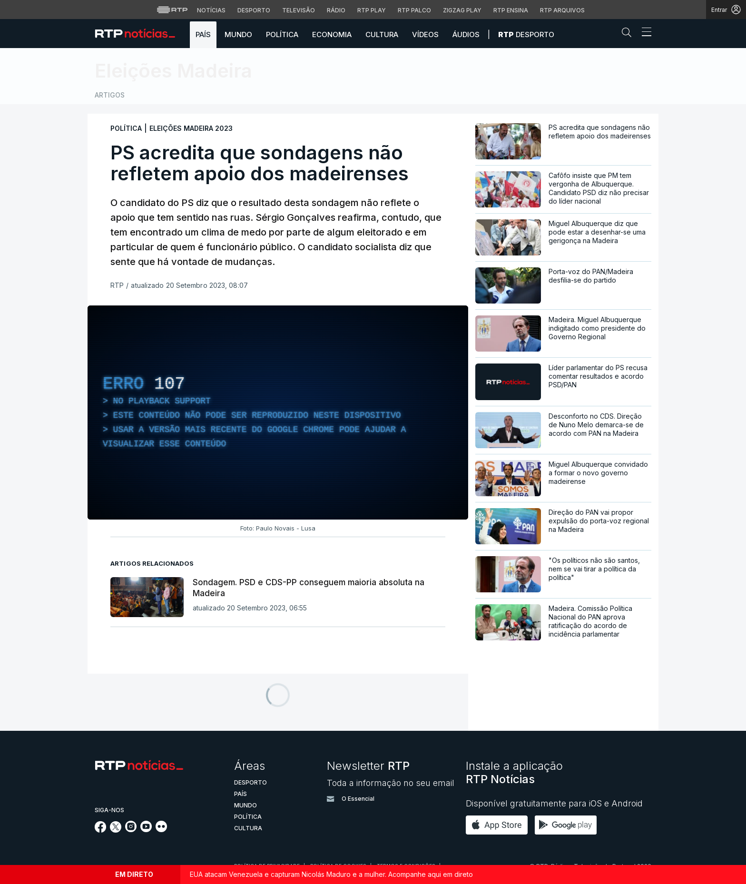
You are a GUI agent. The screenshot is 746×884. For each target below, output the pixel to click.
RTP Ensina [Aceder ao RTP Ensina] (510, 10)
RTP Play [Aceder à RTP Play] (371, 10)
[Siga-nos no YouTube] (146, 829)
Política (282, 34)
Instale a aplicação (514, 772)
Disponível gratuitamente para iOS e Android (554, 803)
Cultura (381, 34)
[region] (278, 412)
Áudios (466, 34)
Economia (332, 34)
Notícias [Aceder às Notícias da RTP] (211, 10)
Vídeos (425, 34)
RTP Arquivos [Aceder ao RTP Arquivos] (562, 10)
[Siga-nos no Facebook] (101, 830)
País (203, 34)
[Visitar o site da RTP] (172, 9)
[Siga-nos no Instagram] (131, 829)
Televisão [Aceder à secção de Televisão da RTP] (298, 10)
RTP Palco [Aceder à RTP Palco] (414, 10)
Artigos (110, 95)
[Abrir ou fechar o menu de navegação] (643, 33)
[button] (629, 34)
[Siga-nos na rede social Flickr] (161, 829)
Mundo (238, 34)
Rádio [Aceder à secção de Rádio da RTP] (336, 10)
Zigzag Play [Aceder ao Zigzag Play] (462, 10)
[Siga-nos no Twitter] (116, 830)
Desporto (526, 34)
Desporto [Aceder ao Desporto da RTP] (253, 10)
